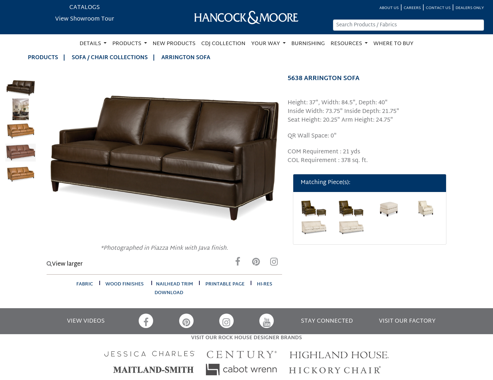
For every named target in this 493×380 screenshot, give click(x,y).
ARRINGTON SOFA (185, 58)
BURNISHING (308, 44)
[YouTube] (266, 321)
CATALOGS (84, 8)
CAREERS (412, 8)
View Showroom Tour (84, 19)
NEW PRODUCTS (174, 44)
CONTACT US (438, 8)
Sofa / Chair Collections (110, 58)
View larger (65, 264)
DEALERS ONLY (469, 8)
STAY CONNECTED (327, 321)
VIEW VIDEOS (85, 321)
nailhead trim (174, 284)
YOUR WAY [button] (266, 44)
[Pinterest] (255, 263)
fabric (84, 284)
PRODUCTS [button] (127, 44)
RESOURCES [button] (346, 44)
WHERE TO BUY (393, 44)
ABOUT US (389, 8)
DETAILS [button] (90, 44)
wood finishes (124, 284)
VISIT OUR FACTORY (407, 321)
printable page (225, 284)
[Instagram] (273, 263)
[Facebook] (237, 263)
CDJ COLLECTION (223, 44)
